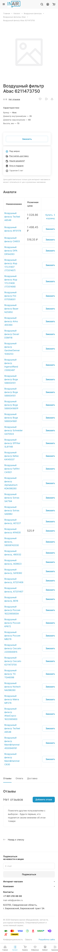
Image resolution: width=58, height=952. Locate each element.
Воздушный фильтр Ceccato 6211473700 (12, 661)
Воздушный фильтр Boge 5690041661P (11, 405)
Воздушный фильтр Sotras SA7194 (11, 498)
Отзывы (7, 778)
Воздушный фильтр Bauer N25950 (11, 308)
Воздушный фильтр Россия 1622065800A (12, 610)
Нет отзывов (14, 99)
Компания (8, 886)
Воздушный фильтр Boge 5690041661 (11, 417)
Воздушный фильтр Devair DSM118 (11, 334)
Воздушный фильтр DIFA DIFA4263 (10, 250)
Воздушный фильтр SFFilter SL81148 (12, 443)
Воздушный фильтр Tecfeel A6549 (12, 216)
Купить (49, 215)
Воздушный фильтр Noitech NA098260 (12, 686)
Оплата (19, 778)
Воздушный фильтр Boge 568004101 (11, 379)
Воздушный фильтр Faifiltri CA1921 (12, 469)
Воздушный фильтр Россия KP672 (12, 623)
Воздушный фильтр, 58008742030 (11, 542)
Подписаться (29, 874)
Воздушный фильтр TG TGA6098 (10, 674)
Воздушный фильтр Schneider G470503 (13, 430)
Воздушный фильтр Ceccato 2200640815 (12, 648)
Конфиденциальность (13, 939)
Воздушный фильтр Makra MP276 (11, 699)
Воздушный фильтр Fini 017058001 (10, 296)
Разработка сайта (47, 939)
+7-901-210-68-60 (12, 896)
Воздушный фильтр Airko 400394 (11, 321)
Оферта (28, 939)
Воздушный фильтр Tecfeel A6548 (12, 728)
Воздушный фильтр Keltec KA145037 (11, 456)
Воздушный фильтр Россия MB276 (12, 635)
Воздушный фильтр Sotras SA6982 (11, 510)
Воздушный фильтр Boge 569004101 (11, 392)
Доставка (32, 778)
